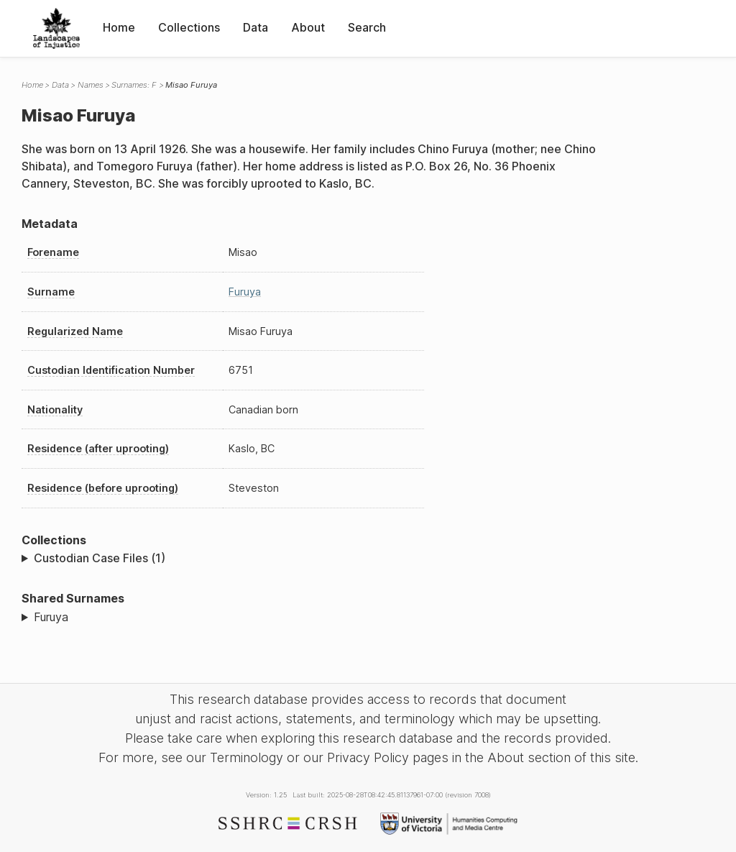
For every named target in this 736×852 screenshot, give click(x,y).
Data (255, 27)
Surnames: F (134, 85)
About (308, 27)
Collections (189, 27)
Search (367, 27)
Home (119, 27)
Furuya (245, 291)
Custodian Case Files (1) (99, 558)
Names (91, 85)
